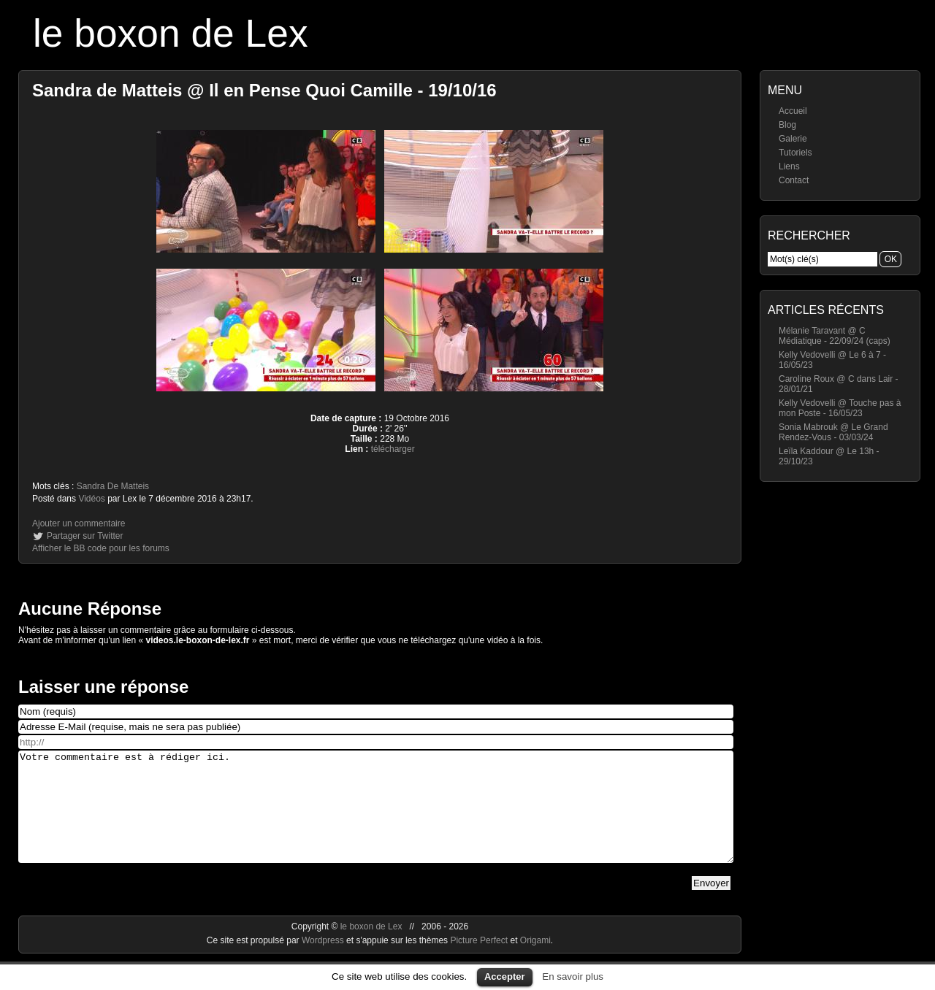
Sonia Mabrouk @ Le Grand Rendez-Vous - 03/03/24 (833, 432)
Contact (794, 180)
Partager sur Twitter (85, 536)
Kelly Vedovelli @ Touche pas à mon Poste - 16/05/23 (840, 408)
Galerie (793, 139)
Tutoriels (795, 152)
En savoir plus (572, 976)
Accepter (504, 976)
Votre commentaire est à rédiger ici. (375, 818)
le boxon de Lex (170, 33)
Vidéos (91, 499)
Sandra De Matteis (113, 486)
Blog (787, 125)
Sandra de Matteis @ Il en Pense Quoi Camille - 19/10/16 (264, 90)
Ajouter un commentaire (78, 523)
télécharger (393, 449)
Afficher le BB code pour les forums (100, 548)
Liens (789, 166)
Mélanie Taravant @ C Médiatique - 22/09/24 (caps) (834, 336)
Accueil (793, 111)
